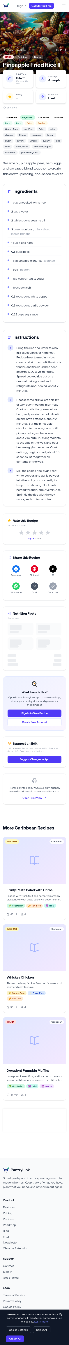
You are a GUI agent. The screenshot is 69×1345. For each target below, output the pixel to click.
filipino (22, 134)
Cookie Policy (12, 1307)
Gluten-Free (11, 129)
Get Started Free (41, 5)
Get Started (11, 1277)
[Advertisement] (35, 1120)
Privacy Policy (12, 1301)
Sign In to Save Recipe (34, 713)
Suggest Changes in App (34, 759)
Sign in (31, 538)
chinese (9, 134)
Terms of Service (14, 1295)
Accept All (15, 1338)
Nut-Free (28, 129)
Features (9, 1207)
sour (7, 146)
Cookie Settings (18, 1329)
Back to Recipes (14, 50)
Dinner (37, 57)
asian (52, 129)
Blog (6, 1231)
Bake (29, 123)
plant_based (22, 146)
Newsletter (10, 1242)
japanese (36, 134)
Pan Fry (41, 123)
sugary (46, 140)
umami (33, 140)
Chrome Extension (15, 1248)
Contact (8, 1266)
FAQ (6, 1236)
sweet (8, 140)
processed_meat (29, 152)
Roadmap (9, 1225)
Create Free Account (34, 722)
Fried (41, 129)
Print (61, 50)
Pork (18, 123)
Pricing (8, 1213)
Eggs (7, 123)
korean (50, 134)
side (58, 140)
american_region (42, 146)
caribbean (10, 152)
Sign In (21, 6)
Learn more (41, 1321)
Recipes (8, 1219)
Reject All (41, 1329)
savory (20, 140)
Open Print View (34, 798)
